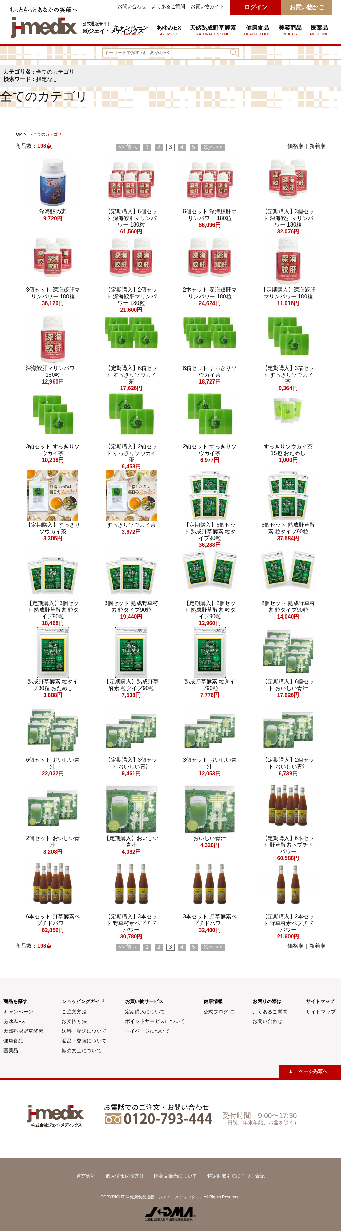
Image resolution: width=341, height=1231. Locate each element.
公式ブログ (219, 1011)
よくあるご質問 (168, 7)
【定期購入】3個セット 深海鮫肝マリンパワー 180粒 (288, 217)
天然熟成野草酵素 (213, 30)
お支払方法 (74, 1021)
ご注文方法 (74, 1011)
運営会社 (85, 1176)
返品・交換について (84, 1040)
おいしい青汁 (209, 838)
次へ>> (213, 147)
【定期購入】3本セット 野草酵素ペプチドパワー (131, 923)
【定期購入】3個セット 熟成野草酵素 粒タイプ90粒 (53, 609)
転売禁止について (82, 1050)
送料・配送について (84, 1031)
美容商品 (290, 30)
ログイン (255, 7)
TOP (18, 134)
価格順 (295, 146)
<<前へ (128, 147)
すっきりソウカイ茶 (131, 525)
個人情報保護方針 (125, 1176)
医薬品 (319, 30)
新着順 (317, 146)
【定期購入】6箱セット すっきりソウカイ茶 (131, 374)
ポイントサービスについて (155, 1021)
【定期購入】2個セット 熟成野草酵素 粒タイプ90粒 (210, 609)
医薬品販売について (175, 1176)
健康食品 (13, 1040)
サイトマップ (321, 1011)
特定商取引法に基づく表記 (236, 1176)
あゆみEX (168, 30)
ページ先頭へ (313, 1071)
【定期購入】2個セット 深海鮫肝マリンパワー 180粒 (131, 296)
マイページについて (147, 1031)
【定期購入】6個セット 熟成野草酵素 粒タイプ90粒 (210, 531)
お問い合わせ (132, 7)
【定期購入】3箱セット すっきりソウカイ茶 (288, 374)
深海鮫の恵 (52, 211)
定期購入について (145, 1011)
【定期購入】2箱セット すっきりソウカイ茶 (131, 452)
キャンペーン (18, 1011)
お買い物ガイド (207, 7)
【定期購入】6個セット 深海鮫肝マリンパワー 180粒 (131, 217)
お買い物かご (307, 7)
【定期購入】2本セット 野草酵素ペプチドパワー (288, 923)
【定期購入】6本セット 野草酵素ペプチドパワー (288, 844)
